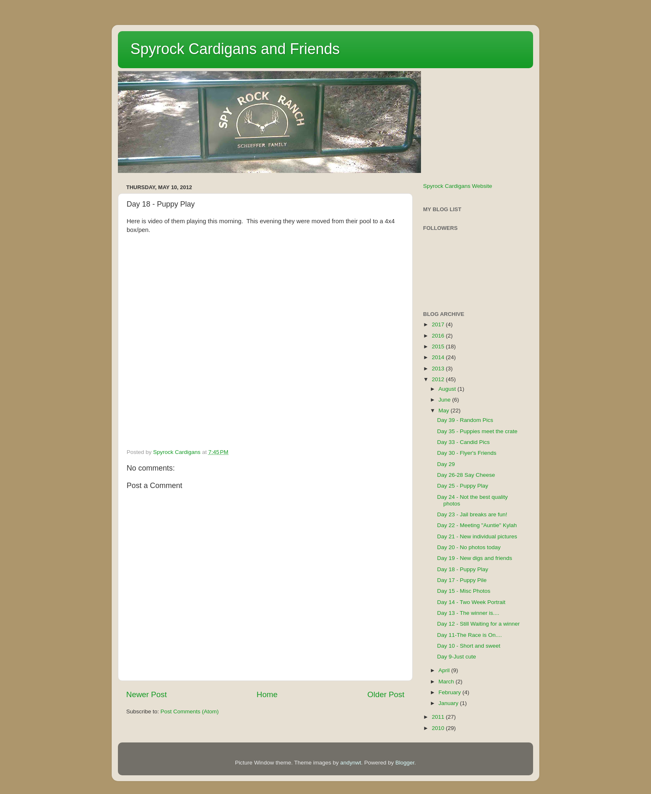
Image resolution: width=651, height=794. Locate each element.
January (449, 703)
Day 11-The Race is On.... (469, 635)
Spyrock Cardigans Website (457, 186)
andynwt (350, 762)
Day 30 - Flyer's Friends (467, 453)
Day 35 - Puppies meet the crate (477, 431)
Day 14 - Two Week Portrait (471, 602)
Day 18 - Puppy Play (462, 569)
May (444, 410)
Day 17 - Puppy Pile (462, 580)
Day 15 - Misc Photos (463, 591)
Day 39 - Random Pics (465, 420)
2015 (439, 346)
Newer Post (146, 694)
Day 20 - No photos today (469, 547)
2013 (439, 368)
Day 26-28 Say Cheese (466, 475)
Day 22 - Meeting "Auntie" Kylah (477, 525)
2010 (439, 728)
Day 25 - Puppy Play (462, 486)
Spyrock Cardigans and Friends (235, 48)
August (448, 389)
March (446, 681)
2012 (439, 379)
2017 (439, 324)
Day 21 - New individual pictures (477, 536)
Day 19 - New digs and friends (474, 558)
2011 (439, 717)
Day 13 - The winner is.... (468, 613)
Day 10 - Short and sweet (468, 646)
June (445, 400)
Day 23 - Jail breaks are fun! (472, 514)
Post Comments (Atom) (190, 711)
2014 (439, 357)
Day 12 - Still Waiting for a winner (478, 624)
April (444, 670)
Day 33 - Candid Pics (463, 442)
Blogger (404, 762)
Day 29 (446, 464)
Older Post (385, 694)
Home (267, 694)
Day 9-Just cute (456, 656)
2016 (439, 336)
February (450, 692)
